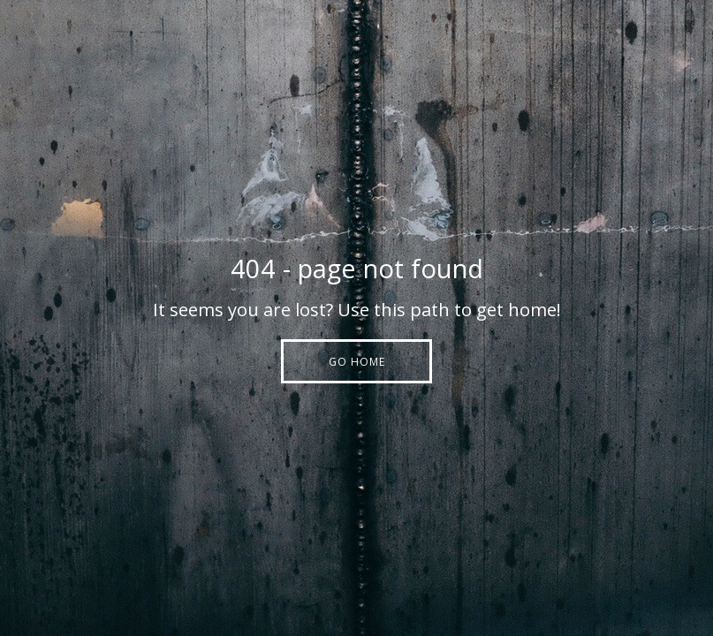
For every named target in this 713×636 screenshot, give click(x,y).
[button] (356, 361)
